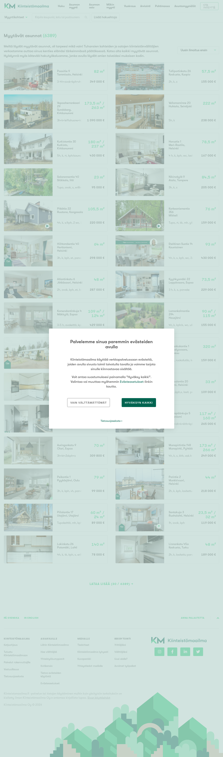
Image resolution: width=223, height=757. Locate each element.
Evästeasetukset (131, 382)
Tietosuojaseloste (111, 420)
